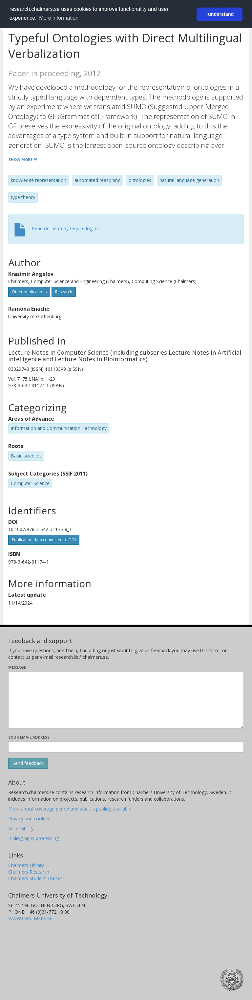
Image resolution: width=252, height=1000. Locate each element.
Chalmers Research (28, 872)
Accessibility (20, 828)
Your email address (29, 737)
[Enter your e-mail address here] (126, 747)
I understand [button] (219, 14)
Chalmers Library (26, 865)
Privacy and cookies (29, 818)
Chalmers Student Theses (35, 878)
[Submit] (28, 763)
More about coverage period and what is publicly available (69, 809)
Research (63, 292)
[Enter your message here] (126, 700)
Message (17, 667)
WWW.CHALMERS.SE (30, 918)
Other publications (29, 292)
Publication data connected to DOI (44, 540)
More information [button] (58, 18)
